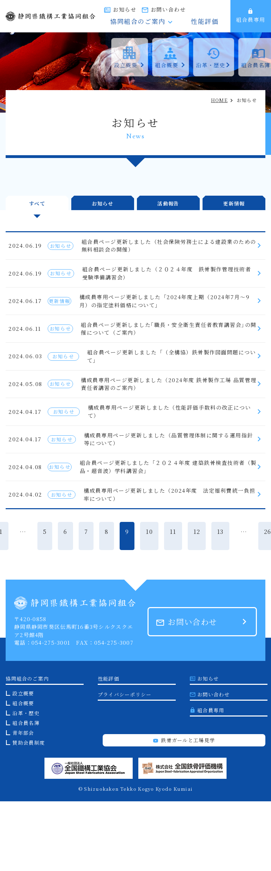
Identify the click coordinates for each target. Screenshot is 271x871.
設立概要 (23, 762)
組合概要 (23, 772)
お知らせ (163, 9)
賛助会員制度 (28, 812)
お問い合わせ (207, 9)
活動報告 (168, 201)
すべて (36, 201)
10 (149, 601)
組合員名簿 (25, 792)
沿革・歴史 (25, 782)
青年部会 (23, 802)
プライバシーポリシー (125, 764)
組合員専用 (250, 15)
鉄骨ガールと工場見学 (184, 809)
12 (196, 601)
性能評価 (212, 22)
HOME (219, 100)
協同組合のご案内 (166, 22)
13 (220, 601)
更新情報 (234, 201)
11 (173, 601)
